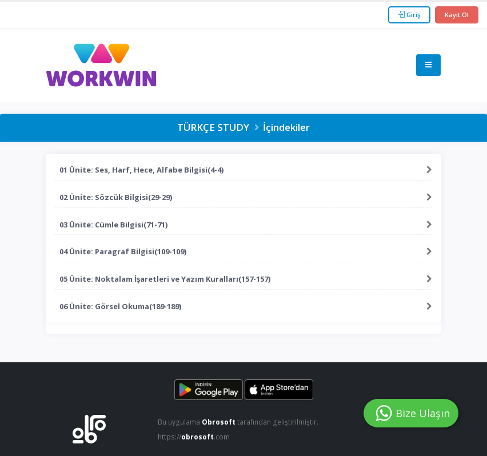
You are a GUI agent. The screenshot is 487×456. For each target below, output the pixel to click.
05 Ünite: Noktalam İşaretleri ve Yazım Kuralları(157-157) (164, 279)
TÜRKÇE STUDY (213, 127)
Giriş (409, 14)
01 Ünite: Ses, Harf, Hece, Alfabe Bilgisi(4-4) (141, 170)
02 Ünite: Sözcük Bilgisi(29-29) (115, 197)
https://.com (195, 437)
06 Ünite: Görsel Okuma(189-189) (120, 306)
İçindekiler (286, 127)
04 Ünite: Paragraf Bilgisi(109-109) (122, 251)
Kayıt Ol (457, 14)
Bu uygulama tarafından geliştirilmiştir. (240, 422)
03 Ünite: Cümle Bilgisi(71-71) (113, 224)
